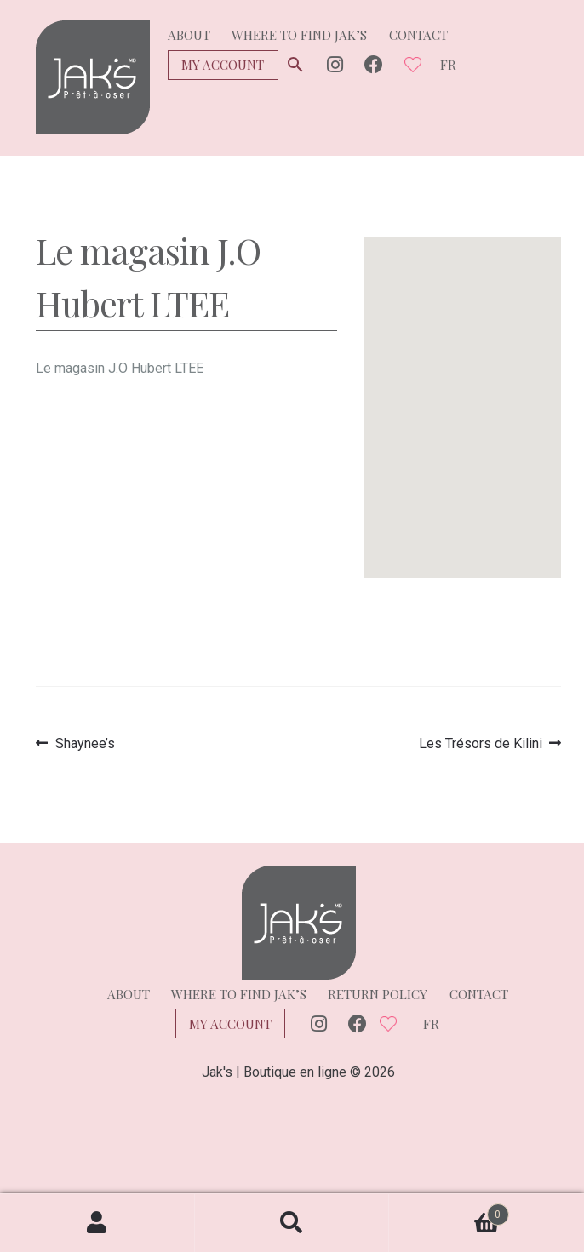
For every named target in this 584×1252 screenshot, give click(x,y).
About (189, 34)
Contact (418, 34)
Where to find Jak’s (299, 34)
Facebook (373, 65)
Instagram (335, 65)
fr (448, 64)
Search (292, 1223)
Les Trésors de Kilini (480, 743)
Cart (448, 1211)
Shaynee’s (84, 743)
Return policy (377, 994)
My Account (222, 64)
